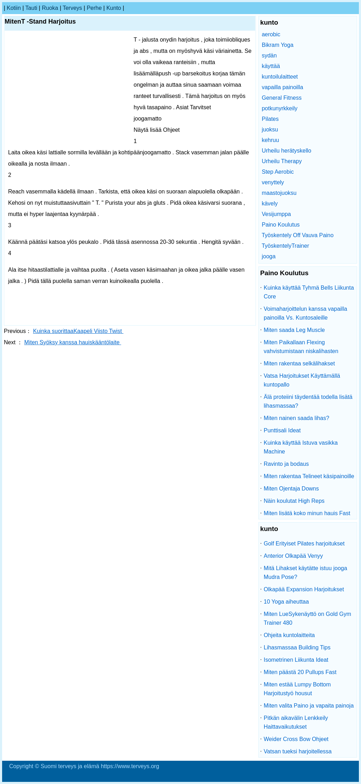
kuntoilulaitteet (280, 77)
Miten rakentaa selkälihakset (299, 363)
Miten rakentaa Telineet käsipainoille (309, 476)
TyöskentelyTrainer (285, 246)
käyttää (271, 66)
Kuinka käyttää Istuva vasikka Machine (301, 447)
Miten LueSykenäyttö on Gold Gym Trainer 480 (307, 618)
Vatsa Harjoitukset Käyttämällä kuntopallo (302, 380)
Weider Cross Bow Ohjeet (296, 739)
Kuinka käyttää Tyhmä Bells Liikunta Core (309, 292)
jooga (268, 256)
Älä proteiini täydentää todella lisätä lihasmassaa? (308, 401)
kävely (269, 203)
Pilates (270, 119)
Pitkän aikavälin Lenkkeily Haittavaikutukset (296, 722)
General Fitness (281, 98)
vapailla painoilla (282, 87)
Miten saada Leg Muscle (294, 330)
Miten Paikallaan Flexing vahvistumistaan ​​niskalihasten (301, 346)
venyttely (273, 182)
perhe (94, 8)
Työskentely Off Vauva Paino (298, 235)
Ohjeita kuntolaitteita (289, 635)
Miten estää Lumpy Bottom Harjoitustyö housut (297, 688)
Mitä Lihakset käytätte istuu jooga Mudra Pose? (305, 572)
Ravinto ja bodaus (286, 464)
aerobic (271, 34)
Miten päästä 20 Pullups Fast (300, 672)
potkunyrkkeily (279, 108)
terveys (72, 8)
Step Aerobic (278, 172)
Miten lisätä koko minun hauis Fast (307, 513)
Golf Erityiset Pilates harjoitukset (304, 544)
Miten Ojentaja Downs (291, 489)
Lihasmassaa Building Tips (297, 647)
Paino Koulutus (281, 225)
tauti (31, 8)
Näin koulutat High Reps (294, 501)
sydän (269, 55)
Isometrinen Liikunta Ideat (296, 660)
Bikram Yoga (277, 45)
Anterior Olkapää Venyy (293, 556)
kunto (113, 8)
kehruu (270, 140)
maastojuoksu (279, 193)
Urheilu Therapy (282, 161)
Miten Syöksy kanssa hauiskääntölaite (72, 342)
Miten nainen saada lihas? (296, 418)
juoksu (270, 129)
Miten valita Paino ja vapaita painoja (309, 706)
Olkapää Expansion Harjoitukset (304, 589)
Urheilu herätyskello (286, 151)
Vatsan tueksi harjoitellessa (298, 751)
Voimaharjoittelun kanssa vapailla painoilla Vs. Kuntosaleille (305, 313)
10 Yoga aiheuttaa (286, 602)
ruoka (50, 8)
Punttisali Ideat (282, 430)
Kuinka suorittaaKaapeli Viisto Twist (78, 331)
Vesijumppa (276, 214)
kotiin (14, 8)
